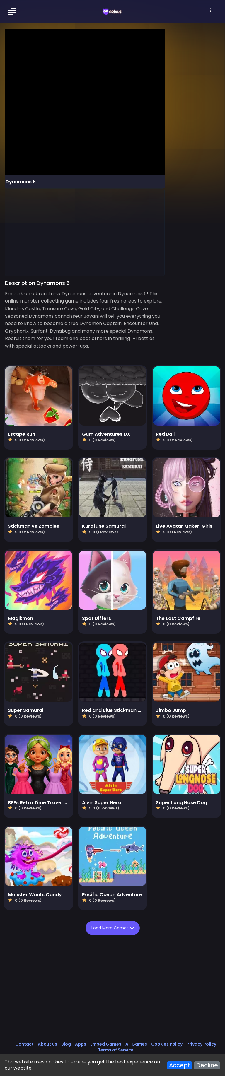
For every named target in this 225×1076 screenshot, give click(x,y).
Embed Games (105, 1044)
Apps (80, 1044)
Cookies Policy (167, 1044)
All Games (136, 1044)
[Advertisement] (84, 232)
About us (47, 1044)
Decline (207, 1065)
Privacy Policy (201, 1044)
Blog (66, 1044)
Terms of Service (116, 1050)
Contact (24, 1044)
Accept (179, 1065)
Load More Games (112, 928)
